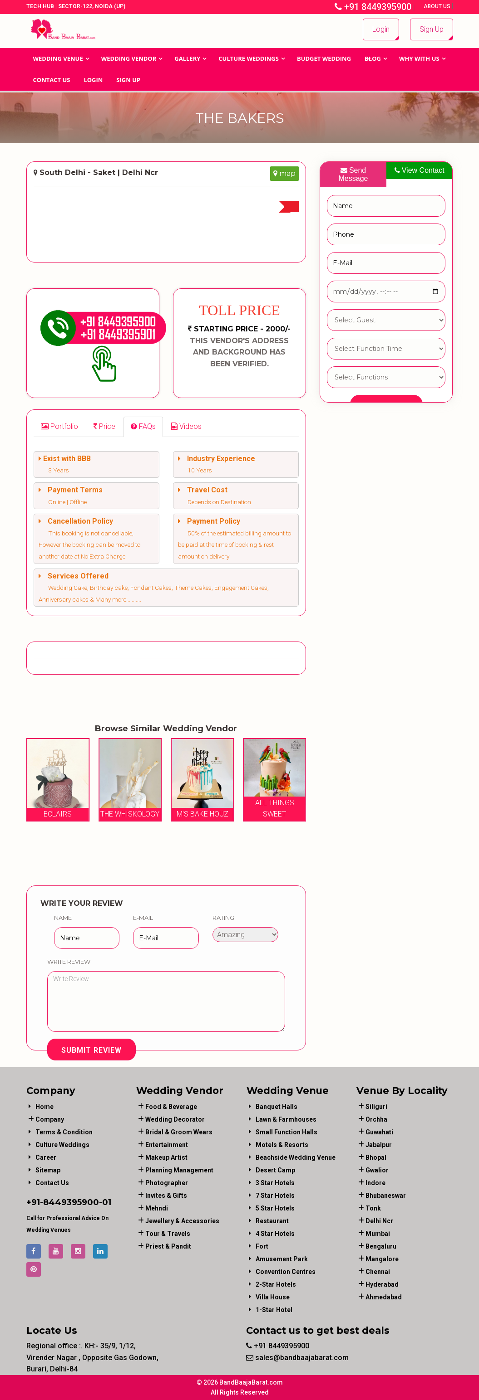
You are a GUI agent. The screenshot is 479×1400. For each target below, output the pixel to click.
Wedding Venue (58, 58)
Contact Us (51, 80)
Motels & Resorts (282, 1144)
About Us (438, 6)
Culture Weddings (248, 58)
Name (63, 917)
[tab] (59, 427)
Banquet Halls (276, 1106)
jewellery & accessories (182, 1221)
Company (49, 1119)
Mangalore (382, 1259)
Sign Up (432, 29)
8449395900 (71, 1202)
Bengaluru (380, 1246)
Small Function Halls (286, 1132)
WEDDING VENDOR (129, 58)
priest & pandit (168, 1246)
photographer (166, 1182)
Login (381, 29)
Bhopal (375, 1157)
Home (44, 1106)
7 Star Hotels (275, 1195)
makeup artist (166, 1157)
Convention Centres (286, 1271)
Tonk (373, 1208)
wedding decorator (175, 1119)
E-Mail (143, 917)
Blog (373, 58)
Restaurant (272, 1221)
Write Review (68, 961)
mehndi (156, 1208)
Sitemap (47, 1170)
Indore (375, 1182)
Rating (223, 917)
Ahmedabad (383, 1297)
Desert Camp (275, 1170)
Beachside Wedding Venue (296, 1157)
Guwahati (379, 1132)
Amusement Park (282, 1259)
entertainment (166, 1144)
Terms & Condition (64, 1132)
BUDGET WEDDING (324, 58)
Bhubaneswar (385, 1195)
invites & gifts (166, 1195)
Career (45, 1157)
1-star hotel (274, 1309)
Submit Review (91, 1050)
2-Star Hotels (276, 1284)
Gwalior (377, 1170)
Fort (262, 1246)
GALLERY (187, 58)
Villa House (273, 1297)
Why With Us (419, 58)
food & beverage (171, 1106)
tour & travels (167, 1233)
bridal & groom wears (178, 1132)
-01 (105, 1202)
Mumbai (377, 1233)
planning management (179, 1170)
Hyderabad (382, 1284)
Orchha (376, 1119)
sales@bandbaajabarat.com (297, 1357)
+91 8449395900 (373, 6)
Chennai (377, 1271)
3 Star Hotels (275, 1182)
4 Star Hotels (275, 1233)
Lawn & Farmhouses (286, 1119)
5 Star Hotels (275, 1208)
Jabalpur (378, 1144)
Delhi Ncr (379, 1221)
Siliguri (376, 1106)
